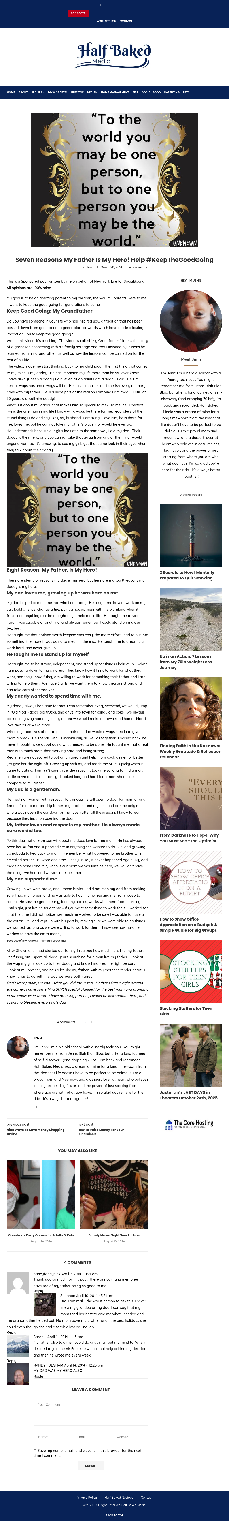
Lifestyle (77, 92)
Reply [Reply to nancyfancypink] (38, 1291)
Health (92, 92)
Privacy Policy (86, 1497)
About (23, 92)
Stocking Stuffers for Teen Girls (186, 1011)
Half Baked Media (133, 1505)
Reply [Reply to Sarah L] (11, 1361)
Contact (126, 21)
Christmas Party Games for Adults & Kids (41, 1235)
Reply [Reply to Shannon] (11, 1332)
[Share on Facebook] (91, 1022)
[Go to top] (114, 1515)
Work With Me (106, 21)
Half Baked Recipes (119, 1497)
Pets (186, 92)
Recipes (36, 92)
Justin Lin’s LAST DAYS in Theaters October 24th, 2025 (189, 1095)
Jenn (89, 267)
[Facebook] (101, 5)
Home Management (115, 92)
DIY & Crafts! (57, 92)
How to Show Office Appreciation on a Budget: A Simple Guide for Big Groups (188, 924)
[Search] (220, 92)
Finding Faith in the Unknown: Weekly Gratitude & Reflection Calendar (191, 751)
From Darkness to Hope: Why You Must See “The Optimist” (189, 838)
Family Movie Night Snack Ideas (114, 1235)
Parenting (171, 92)
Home (11, 92)
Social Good (151, 92)
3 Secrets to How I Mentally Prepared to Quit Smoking (187, 575)
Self (135, 92)
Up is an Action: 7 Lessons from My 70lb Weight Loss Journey (186, 662)
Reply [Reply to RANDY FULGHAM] (38, 1376)
